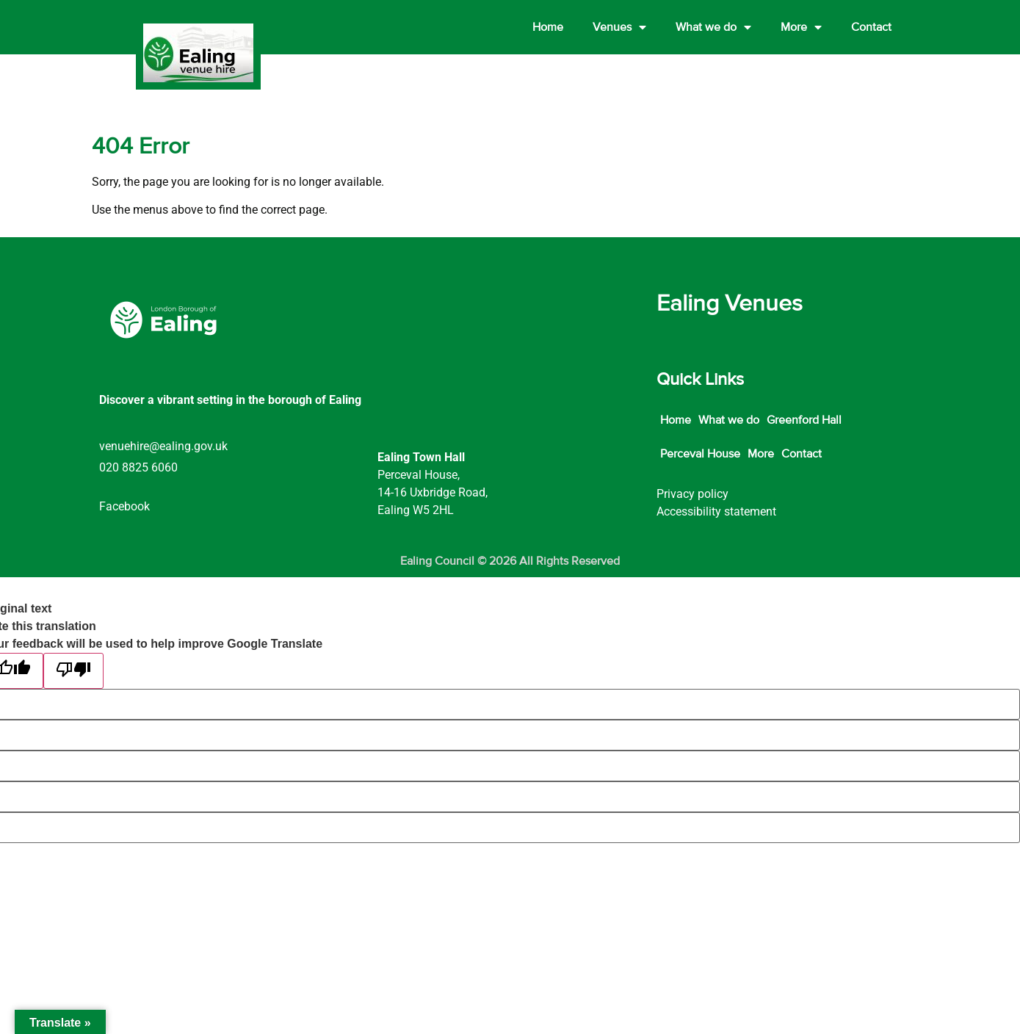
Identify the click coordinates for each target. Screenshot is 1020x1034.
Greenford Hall (804, 420)
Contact (871, 27)
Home (547, 27)
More (801, 27)
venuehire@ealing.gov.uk (163, 446)
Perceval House (700, 453)
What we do (713, 27)
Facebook (124, 506)
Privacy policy (692, 494)
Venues (619, 27)
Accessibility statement (716, 511)
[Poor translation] (73, 671)
